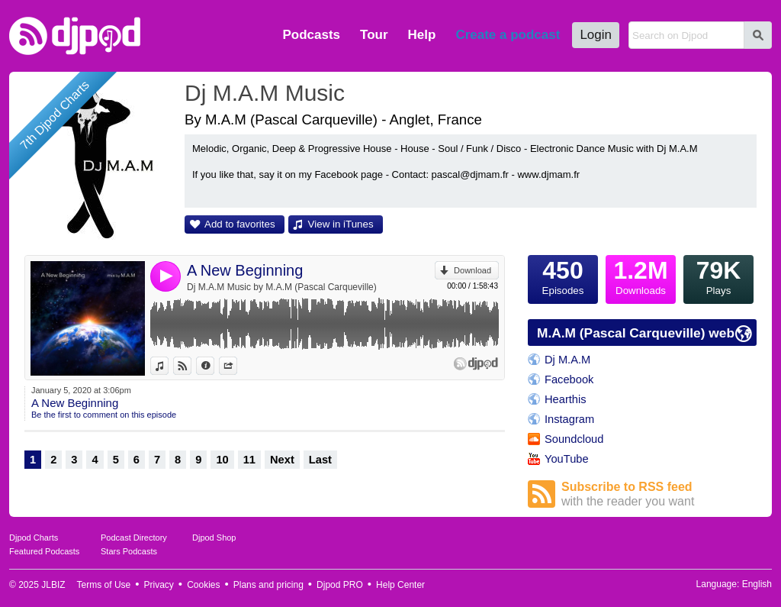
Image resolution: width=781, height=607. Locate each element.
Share (236, 365)
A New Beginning (245, 270)
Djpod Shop (214, 537)
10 (222, 460)
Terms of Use (104, 585)
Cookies (203, 585)
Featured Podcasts (44, 551)
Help (422, 34)
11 (249, 460)
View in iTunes (341, 224)
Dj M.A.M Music (265, 92)
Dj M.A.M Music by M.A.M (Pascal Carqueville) (282, 287)
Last (320, 460)
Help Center (400, 585)
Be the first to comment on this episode (103, 414)
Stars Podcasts (129, 551)
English (757, 584)
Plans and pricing (268, 585)
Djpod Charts (33, 537)
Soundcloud (574, 439)
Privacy (159, 585)
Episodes (563, 275)
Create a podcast (507, 34)
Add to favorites (239, 224)
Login (596, 34)
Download (472, 270)
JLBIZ (53, 585)
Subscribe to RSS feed (659, 494)
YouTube (567, 459)
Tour (374, 34)
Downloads (641, 275)
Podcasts (311, 34)
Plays (718, 275)
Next (282, 460)
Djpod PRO (340, 585)
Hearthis (566, 399)
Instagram (569, 419)
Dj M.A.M (567, 360)
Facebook (569, 379)
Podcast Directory (134, 537)
